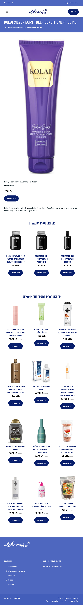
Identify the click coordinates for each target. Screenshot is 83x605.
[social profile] (12, 3)
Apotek (11, 584)
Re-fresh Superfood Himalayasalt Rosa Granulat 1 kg (67, 449)
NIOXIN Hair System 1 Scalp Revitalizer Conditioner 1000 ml (16, 506)
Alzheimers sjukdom (16, 571)
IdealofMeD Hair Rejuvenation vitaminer (42, 259)
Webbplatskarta (71, 601)
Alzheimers (12, 566)
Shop (73, 12)
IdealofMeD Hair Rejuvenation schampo (67, 259)
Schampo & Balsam (30, 182)
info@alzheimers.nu (71, 3)
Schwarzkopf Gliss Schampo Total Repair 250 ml (67, 332)
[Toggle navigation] (7, 12)
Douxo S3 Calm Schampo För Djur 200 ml (41, 506)
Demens (11, 575)
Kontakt (68, 598)
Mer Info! (11, 198)
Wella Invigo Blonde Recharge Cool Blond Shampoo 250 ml (15, 332)
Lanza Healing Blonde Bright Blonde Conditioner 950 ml (15, 389)
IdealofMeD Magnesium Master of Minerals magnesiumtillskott (15, 259)
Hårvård (18, 182)
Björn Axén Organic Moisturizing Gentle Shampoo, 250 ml (42, 449)
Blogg (10, 580)
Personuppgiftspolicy (54, 601)
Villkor (75, 598)
